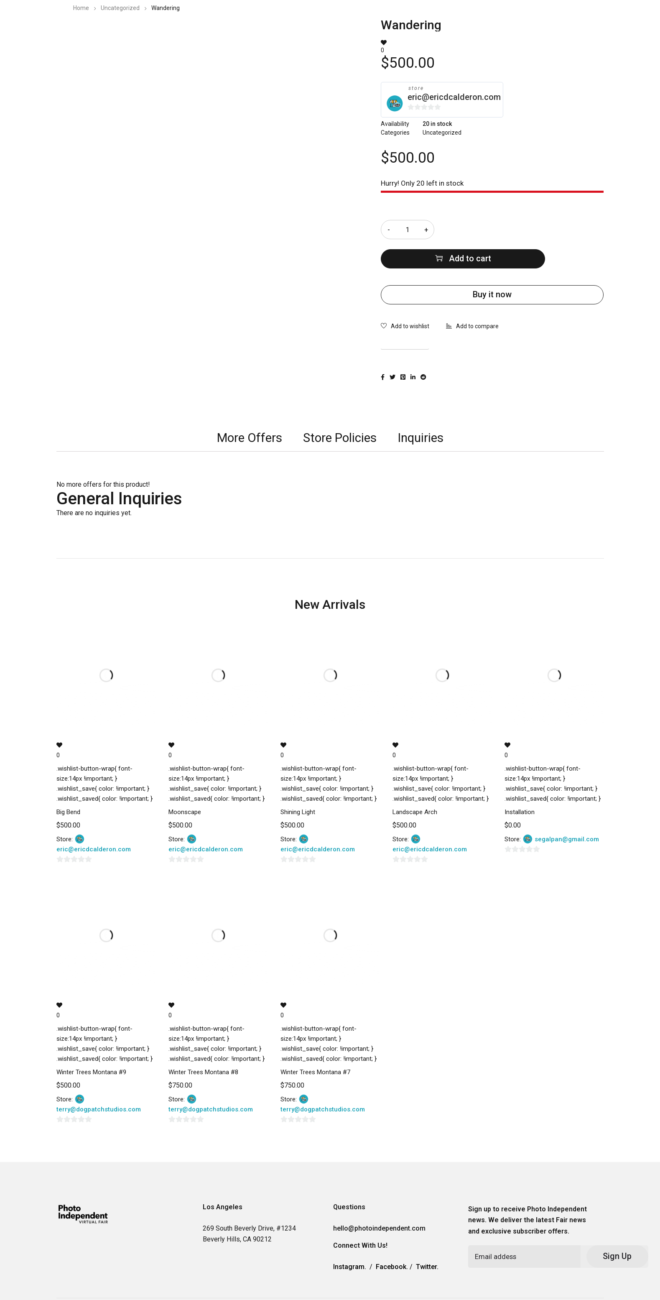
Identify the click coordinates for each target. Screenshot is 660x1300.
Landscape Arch (414, 783)
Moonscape (184, 783)
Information (473, 31)
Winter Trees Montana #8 (203, 1043)
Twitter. (427, 1238)
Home (81, 8)
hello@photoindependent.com (379, 1199)
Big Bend (68, 783)
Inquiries (422, 408)
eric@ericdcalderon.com (454, 97)
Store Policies (339, 408)
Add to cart (530, 230)
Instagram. (349, 1238)
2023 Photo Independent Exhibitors (388, 31)
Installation (520, 783)
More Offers (247, 408)
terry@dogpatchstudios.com (98, 1080)
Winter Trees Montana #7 (315, 1043)
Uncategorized (120, 8)
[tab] (247, 408)
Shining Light (297, 783)
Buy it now (492, 266)
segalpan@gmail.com (567, 810)
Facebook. (392, 1238)
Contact (518, 31)
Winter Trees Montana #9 (91, 1043)
